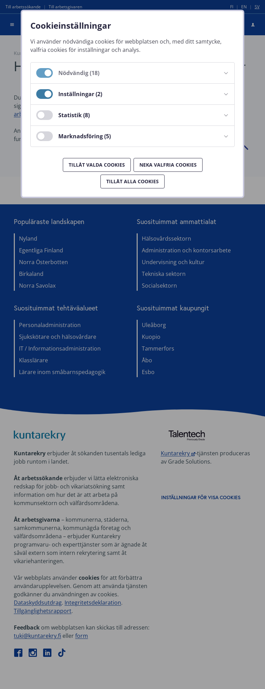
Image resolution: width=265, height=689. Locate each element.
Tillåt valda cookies (97, 164)
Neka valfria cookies (168, 164)
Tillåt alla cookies (132, 181)
